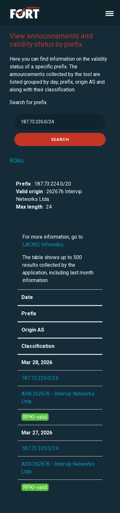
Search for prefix (28, 102)
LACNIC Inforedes (42, 244)
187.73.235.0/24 (39, 378)
